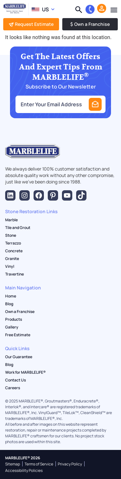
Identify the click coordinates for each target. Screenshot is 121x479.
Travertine (14, 274)
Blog (9, 304)
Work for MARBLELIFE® (25, 372)
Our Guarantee (18, 356)
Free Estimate (17, 335)
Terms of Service (39, 464)
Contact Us (15, 380)
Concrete (14, 251)
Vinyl (9, 266)
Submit (95, 104)
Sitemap (12, 464)
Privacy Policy (70, 464)
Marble (11, 220)
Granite (12, 258)
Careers (12, 387)
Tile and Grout (17, 227)
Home (10, 296)
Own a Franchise (90, 24)
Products (13, 319)
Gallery (11, 327)
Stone (10, 235)
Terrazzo (13, 243)
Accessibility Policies (24, 470)
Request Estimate (31, 24)
